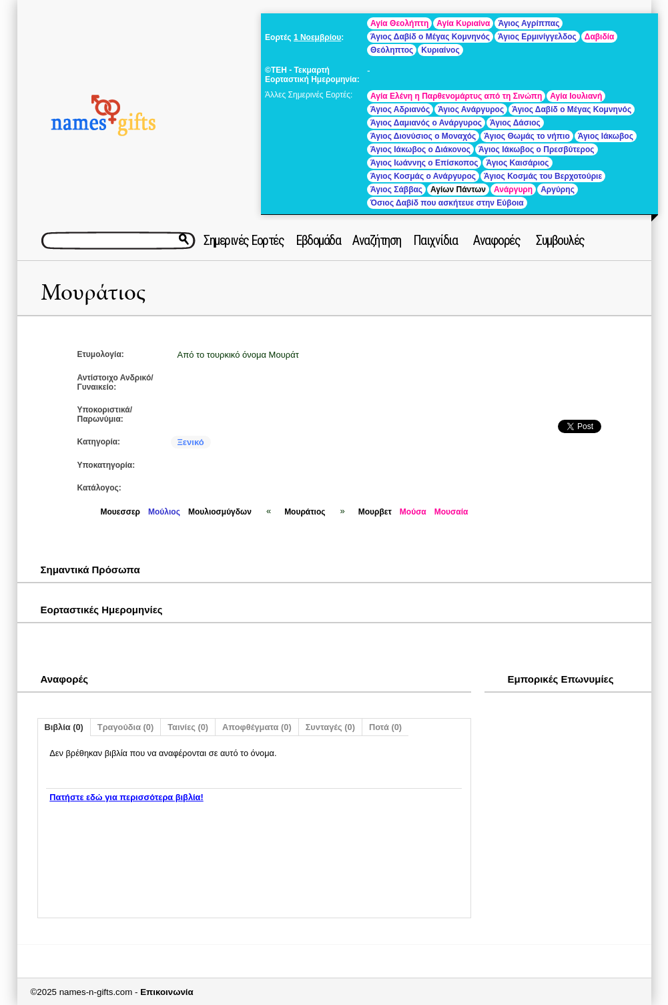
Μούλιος (164, 512)
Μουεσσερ (121, 512)
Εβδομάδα (318, 240)
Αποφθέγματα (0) (257, 727)
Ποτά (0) (385, 727)
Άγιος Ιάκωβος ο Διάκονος (420, 149)
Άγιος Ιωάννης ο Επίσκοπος (424, 163)
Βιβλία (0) (64, 727)
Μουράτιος (93, 293)
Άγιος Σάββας (396, 189)
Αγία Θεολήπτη (399, 23)
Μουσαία (451, 512)
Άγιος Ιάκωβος (605, 136)
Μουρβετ (375, 512)
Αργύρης (558, 189)
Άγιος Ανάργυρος (471, 109)
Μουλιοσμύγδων (220, 512)
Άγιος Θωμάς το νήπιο (526, 136)
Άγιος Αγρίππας (528, 23)
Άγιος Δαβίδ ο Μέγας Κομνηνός (430, 36)
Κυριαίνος (440, 50)
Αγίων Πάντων (458, 189)
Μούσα (413, 512)
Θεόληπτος (391, 50)
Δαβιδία (600, 36)
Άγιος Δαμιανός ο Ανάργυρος (426, 122)
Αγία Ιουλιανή (576, 96)
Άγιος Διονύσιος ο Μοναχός (423, 136)
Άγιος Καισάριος (517, 163)
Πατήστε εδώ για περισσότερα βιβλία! (126, 797)
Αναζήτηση (376, 240)
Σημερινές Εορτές (244, 240)
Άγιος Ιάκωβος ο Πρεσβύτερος (536, 149)
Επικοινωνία (167, 992)
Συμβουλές (560, 240)
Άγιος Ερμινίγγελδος (537, 36)
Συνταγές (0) (330, 727)
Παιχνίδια (435, 240)
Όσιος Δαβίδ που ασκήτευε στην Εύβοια (447, 203)
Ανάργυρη (513, 189)
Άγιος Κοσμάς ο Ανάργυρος (423, 176)
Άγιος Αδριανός (400, 109)
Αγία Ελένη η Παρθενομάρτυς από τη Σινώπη (456, 96)
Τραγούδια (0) (125, 727)
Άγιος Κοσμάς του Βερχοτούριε (543, 176)
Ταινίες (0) (188, 727)
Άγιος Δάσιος (515, 122)
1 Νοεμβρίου (317, 37)
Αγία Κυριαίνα (463, 23)
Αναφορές (496, 240)
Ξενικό (191, 442)
